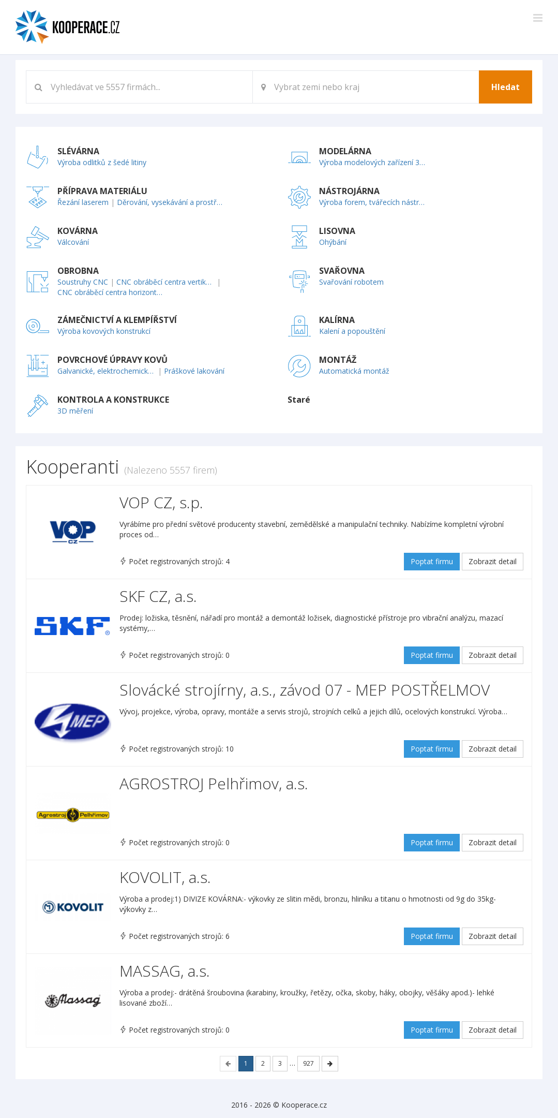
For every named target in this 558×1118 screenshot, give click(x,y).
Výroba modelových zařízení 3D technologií (372, 162)
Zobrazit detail (493, 561)
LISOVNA (337, 231)
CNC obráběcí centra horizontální (110, 292)
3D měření (75, 411)
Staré (299, 399)
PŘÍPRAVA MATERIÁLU (102, 191)
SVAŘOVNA (342, 270)
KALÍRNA (337, 320)
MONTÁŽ (337, 359)
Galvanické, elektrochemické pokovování (106, 371)
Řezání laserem (83, 202)
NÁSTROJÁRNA (349, 191)
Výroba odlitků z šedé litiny (101, 162)
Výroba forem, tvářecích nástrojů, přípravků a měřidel (372, 202)
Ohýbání (332, 242)
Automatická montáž (354, 371)
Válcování (73, 242)
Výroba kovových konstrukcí (103, 331)
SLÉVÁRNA (78, 151)
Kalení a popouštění (352, 331)
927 (308, 1063)
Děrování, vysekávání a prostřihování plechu (170, 202)
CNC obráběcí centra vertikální (165, 282)
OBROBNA (78, 270)
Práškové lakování (194, 371)
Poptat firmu (432, 561)
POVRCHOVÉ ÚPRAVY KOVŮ (112, 359)
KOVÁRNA (77, 231)
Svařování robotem (351, 282)
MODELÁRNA (345, 151)
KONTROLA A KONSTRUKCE (113, 399)
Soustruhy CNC (82, 282)
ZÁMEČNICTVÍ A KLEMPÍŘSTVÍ (117, 320)
